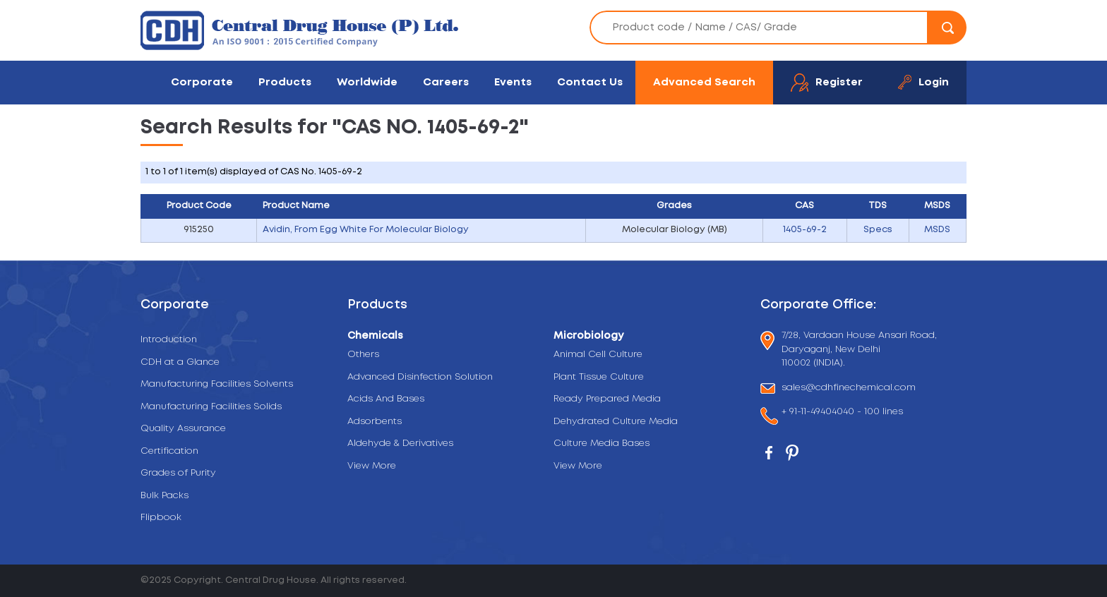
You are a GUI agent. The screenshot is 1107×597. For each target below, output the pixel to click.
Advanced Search (704, 82)
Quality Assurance (183, 428)
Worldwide (367, 82)
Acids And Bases (385, 399)
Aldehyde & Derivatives (400, 443)
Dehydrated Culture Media (616, 421)
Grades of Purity (178, 473)
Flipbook (160, 517)
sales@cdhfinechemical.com (849, 388)
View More (371, 466)
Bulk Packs (164, 495)
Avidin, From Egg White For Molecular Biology (366, 229)
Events (513, 82)
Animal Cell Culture (598, 354)
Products (284, 82)
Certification (169, 451)
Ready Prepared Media (607, 399)
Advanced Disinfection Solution (420, 377)
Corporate (202, 82)
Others (363, 354)
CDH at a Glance (180, 362)
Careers (446, 82)
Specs (877, 229)
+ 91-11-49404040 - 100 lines (842, 413)
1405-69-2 (805, 229)
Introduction (168, 339)
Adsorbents (374, 421)
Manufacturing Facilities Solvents (216, 384)
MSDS (937, 229)
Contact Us (590, 82)
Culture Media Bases (602, 443)
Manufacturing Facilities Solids (211, 406)
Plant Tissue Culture (599, 377)
